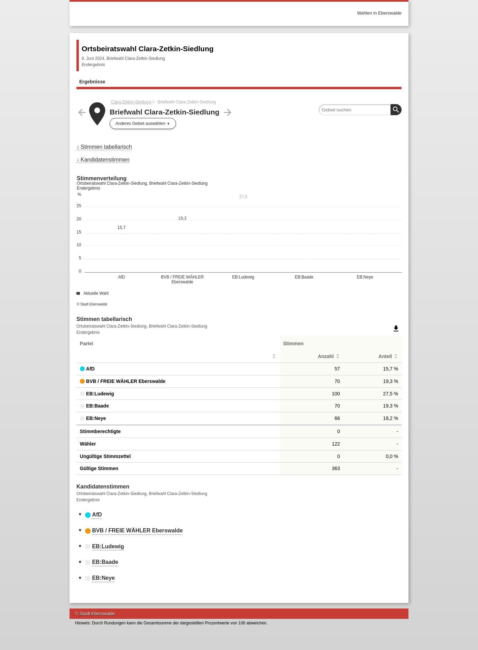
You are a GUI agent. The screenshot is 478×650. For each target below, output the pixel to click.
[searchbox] (360, 109)
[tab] (239, 515)
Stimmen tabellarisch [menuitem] (106, 147)
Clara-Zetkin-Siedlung (131, 102)
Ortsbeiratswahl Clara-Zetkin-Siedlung (148, 49)
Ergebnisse (92, 81)
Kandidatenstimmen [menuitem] (105, 160)
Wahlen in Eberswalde (379, 13)
